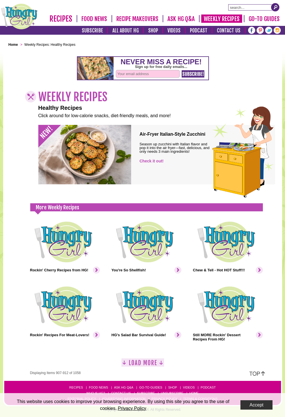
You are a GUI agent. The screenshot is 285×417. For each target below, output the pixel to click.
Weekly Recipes (221, 18)
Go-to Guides (150, 387)
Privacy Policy (132, 408)
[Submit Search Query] (275, 7)
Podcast (199, 31)
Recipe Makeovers (137, 18)
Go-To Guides (264, 18)
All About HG (125, 31)
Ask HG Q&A (181, 18)
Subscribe (92, 31)
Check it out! (152, 161)
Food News (94, 18)
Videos (174, 31)
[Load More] (142, 364)
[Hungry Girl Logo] (19, 16)
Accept (256, 404)
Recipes (60, 19)
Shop (153, 31)
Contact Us (229, 31)
